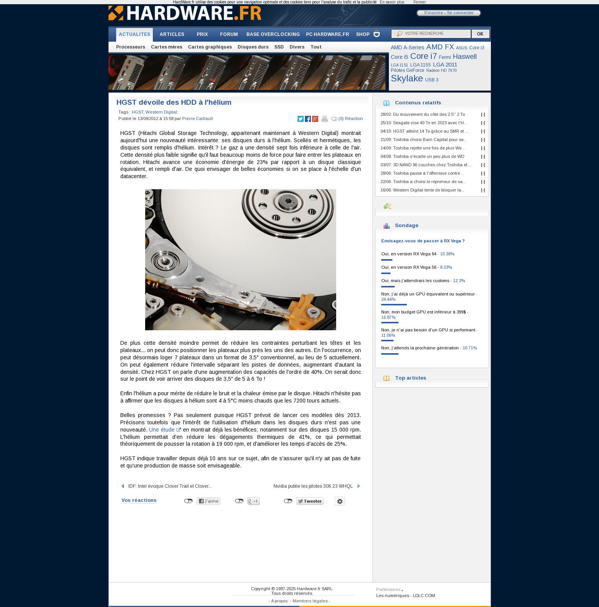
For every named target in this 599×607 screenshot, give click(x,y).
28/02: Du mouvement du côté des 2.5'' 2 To (422, 114)
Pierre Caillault (197, 118)
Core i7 (423, 56)
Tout (316, 47)
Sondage (406, 225)
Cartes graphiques (210, 47)
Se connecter (460, 12)
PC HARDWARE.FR (327, 34)
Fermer (419, 2)
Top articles (410, 378)
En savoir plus (392, 2)
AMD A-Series (407, 47)
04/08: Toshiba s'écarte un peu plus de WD (422, 156)
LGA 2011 (445, 64)
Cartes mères (166, 47)
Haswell (465, 56)
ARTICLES (172, 34)
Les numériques (392, 595)
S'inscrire (433, 12)
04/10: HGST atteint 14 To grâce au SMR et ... (424, 131)
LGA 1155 (420, 65)
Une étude (165, 430)
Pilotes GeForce (407, 70)
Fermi (445, 57)
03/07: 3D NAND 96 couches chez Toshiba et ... (426, 164)
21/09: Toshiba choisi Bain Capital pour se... (423, 139)
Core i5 (399, 57)
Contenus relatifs (418, 102)
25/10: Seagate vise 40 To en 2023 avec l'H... (423, 122)
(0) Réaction (347, 119)
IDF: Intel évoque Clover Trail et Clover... (166, 486)
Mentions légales (310, 601)
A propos (279, 601)
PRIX (202, 34)
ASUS (461, 47)
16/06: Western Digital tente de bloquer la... (422, 190)
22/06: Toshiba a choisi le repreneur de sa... (423, 181)
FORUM (229, 34)
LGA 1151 (399, 65)
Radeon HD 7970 (441, 70)
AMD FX (440, 47)
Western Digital (161, 112)
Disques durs (253, 47)
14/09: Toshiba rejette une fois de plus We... (422, 148)
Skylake (407, 78)
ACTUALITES (134, 34)
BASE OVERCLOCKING (273, 34)
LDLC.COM (424, 595)
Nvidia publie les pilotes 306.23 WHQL (317, 486)
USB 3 (432, 80)
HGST (137, 112)
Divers (297, 47)
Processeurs (130, 47)
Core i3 (476, 47)
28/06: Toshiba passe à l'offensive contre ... (422, 173)
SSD (279, 47)
